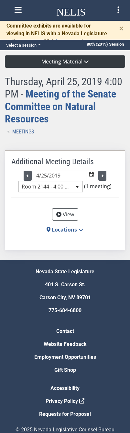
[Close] (121, 28)
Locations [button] (65, 229)
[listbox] (50, 186)
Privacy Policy (65, 401)
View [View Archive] (65, 214)
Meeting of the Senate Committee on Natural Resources (60, 106)
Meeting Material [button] (65, 61)
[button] (91, 175)
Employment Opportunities (65, 357)
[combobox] (59, 175)
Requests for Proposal (65, 414)
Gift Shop (65, 370)
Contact (65, 331)
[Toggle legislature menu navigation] (118, 10)
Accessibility (65, 388)
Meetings (23, 132)
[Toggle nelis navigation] (18, 10)
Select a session (22, 45)
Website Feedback (65, 344)
